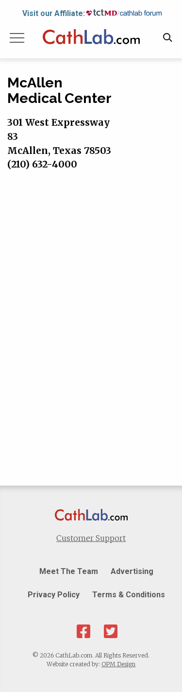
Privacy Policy (54, 594)
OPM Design (118, 664)
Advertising (132, 571)
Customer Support (91, 538)
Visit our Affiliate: (53, 13)
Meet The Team (68, 571)
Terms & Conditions (128, 594)
